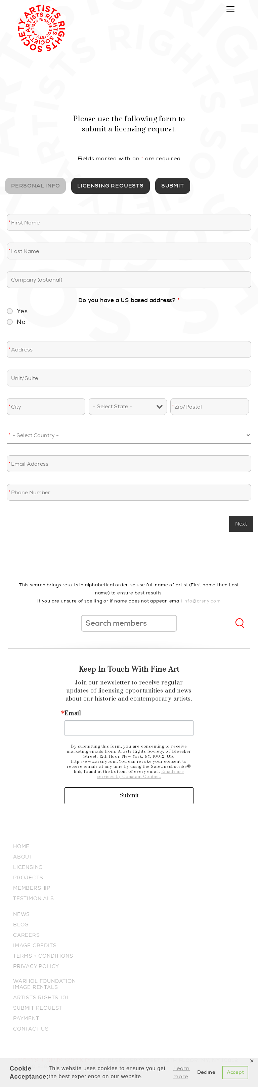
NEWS (21, 914)
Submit (129, 795)
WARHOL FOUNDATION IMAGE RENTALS (44, 984)
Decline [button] (206, 1072)
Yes (22, 311)
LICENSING (28, 867)
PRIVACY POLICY (36, 966)
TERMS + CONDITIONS (43, 956)
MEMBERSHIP (31, 888)
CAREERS (26, 935)
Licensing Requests (110, 185)
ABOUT (23, 857)
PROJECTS (28, 878)
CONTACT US (31, 1029)
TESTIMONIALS (33, 898)
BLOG (21, 925)
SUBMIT (172, 185)
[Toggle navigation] (230, 9)
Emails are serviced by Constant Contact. (140, 774)
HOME (21, 846)
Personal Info (35, 185)
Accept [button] (235, 1072)
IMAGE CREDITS (34, 946)
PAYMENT (26, 1018)
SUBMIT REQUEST (37, 1008)
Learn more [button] (181, 1072)
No (21, 322)
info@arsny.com (202, 601)
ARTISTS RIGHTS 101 (40, 998)
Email (72, 713)
